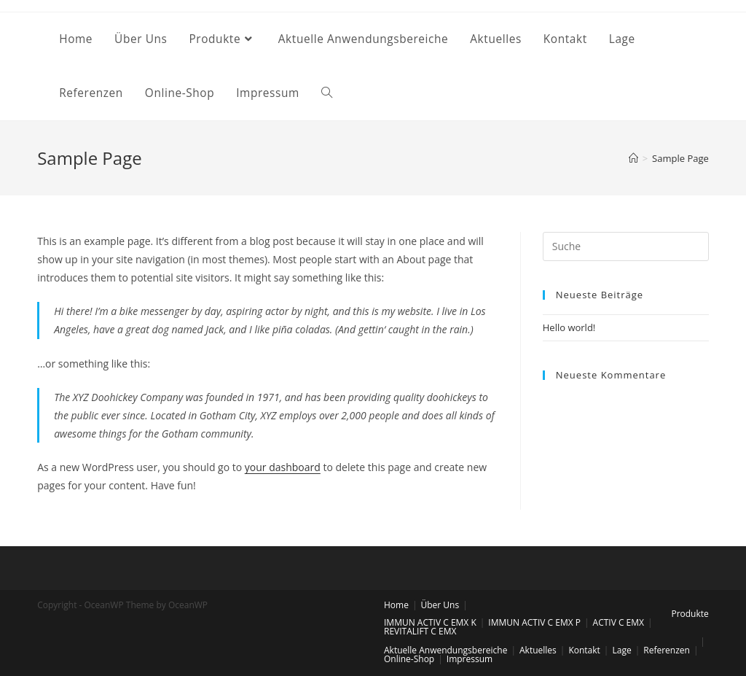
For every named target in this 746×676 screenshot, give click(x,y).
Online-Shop (409, 659)
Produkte (689, 613)
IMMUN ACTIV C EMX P (534, 622)
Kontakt (584, 650)
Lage (621, 650)
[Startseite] (633, 158)
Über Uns (440, 605)
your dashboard (283, 467)
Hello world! (569, 327)
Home (396, 605)
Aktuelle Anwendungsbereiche (445, 650)
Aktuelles (538, 650)
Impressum (469, 659)
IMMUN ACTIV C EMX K (430, 622)
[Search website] (326, 93)
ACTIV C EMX (618, 622)
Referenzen (666, 650)
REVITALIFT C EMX (420, 631)
